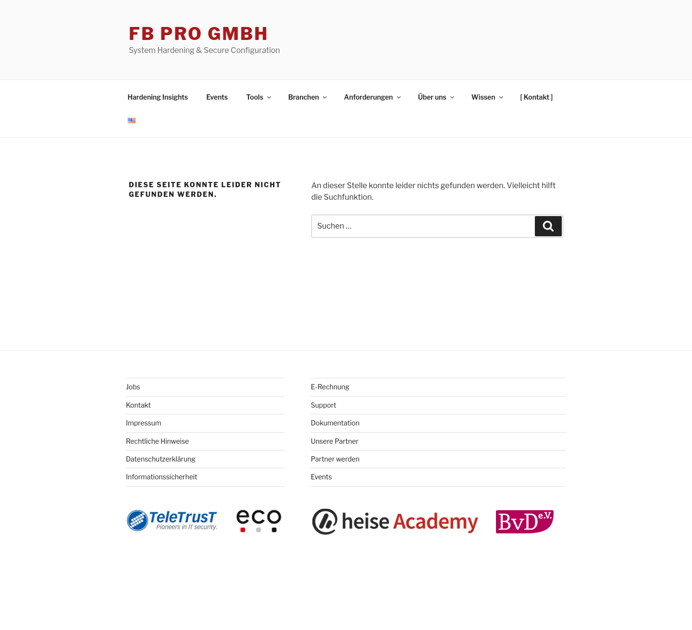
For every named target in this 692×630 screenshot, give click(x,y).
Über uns (437, 97)
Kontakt (138, 405)
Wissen (488, 97)
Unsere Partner (334, 441)
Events (217, 97)
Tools (259, 97)
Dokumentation (335, 423)
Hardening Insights (158, 97)
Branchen (308, 97)
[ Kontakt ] (536, 97)
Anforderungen (373, 97)
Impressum (143, 423)
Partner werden (335, 459)
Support (323, 405)
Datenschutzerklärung (161, 459)
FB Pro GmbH (199, 33)
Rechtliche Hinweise (157, 441)
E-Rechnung (330, 387)
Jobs (133, 387)
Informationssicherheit (162, 477)
